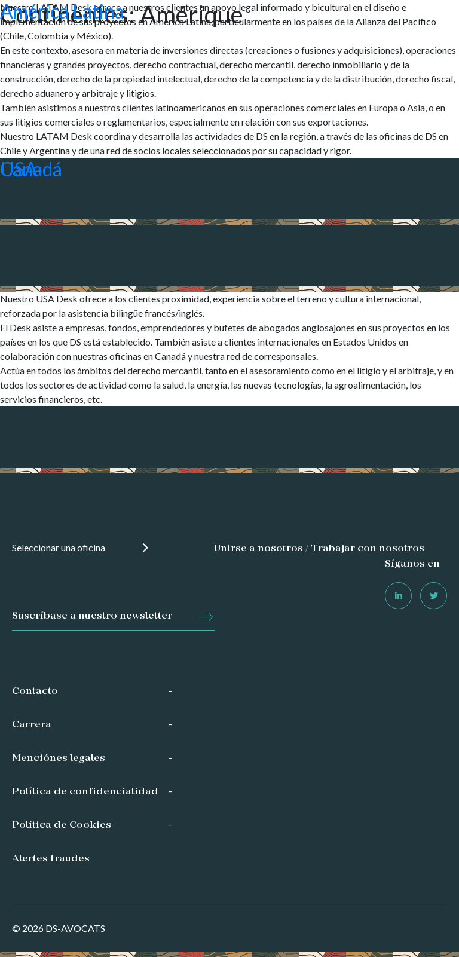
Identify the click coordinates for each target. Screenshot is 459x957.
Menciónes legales (58, 759)
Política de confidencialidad (85, 792)
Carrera (31, 725)
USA (19, 169)
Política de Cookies (61, 825)
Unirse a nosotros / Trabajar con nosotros (318, 549)
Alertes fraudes (51, 859)
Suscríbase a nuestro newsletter (92, 616)
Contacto (35, 692)
